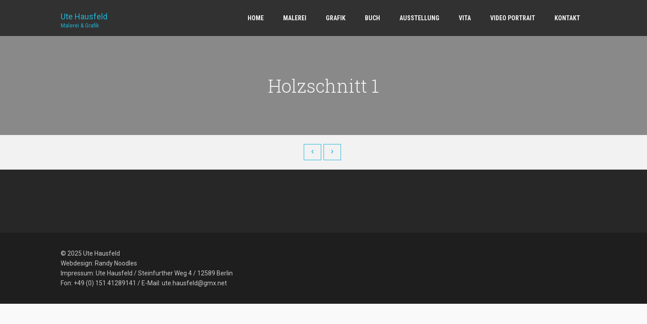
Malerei (294, 18)
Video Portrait (512, 18)
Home (256, 18)
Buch (372, 18)
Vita (465, 18)
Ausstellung (419, 18)
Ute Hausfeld (84, 17)
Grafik (336, 18)
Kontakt (567, 18)
